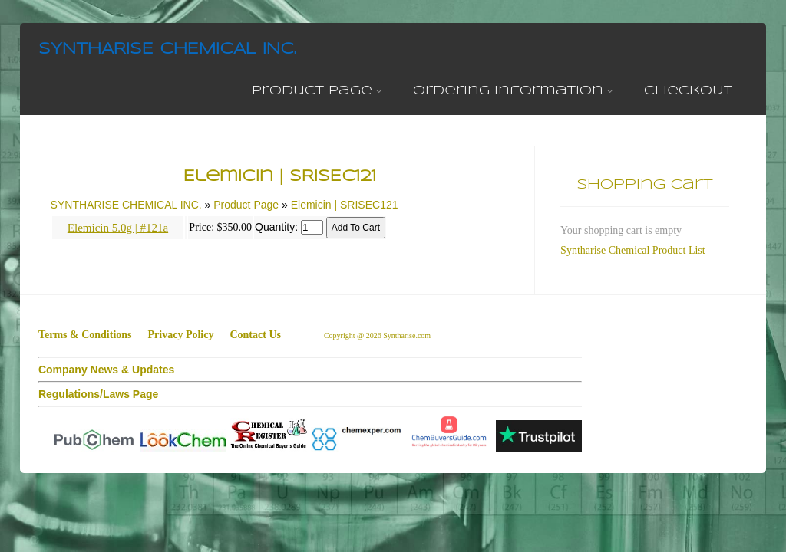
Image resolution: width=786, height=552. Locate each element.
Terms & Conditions (85, 334)
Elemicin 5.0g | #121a (118, 228)
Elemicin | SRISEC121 (344, 205)
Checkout (688, 91)
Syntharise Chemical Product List (632, 250)
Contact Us (255, 334)
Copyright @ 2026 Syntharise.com (378, 335)
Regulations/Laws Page (98, 394)
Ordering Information (513, 91)
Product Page (317, 91)
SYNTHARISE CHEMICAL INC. (167, 49)
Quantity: (276, 227)
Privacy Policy (181, 334)
